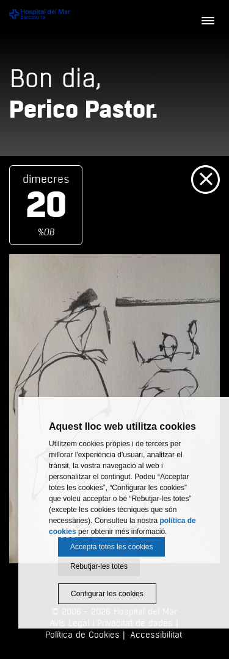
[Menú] (207, 21)
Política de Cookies (82, 635)
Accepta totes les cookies (111, 547)
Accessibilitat (156, 635)
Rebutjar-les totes (99, 566)
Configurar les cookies (107, 594)
